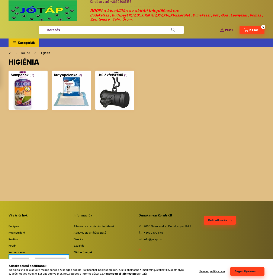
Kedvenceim (17, 252)
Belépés (14, 226)
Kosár (12, 245)
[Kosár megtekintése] (252, 30)
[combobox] (111, 30)
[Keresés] (173, 30)
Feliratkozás (217, 220)
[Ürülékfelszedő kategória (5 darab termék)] (110, 75)
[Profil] (228, 30)
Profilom (14, 239)
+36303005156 (154, 232)
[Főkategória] (10, 53)
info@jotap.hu (153, 239)
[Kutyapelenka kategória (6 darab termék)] (65, 75)
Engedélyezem (245, 271)
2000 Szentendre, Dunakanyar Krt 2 (168, 226)
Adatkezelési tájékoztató (90, 232)
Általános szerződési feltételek (94, 226)
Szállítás (79, 245)
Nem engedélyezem (212, 271)
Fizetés (78, 239)
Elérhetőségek (83, 252)
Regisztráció (17, 232)
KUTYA (25, 53)
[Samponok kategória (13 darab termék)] (20, 75)
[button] (24, 43)
